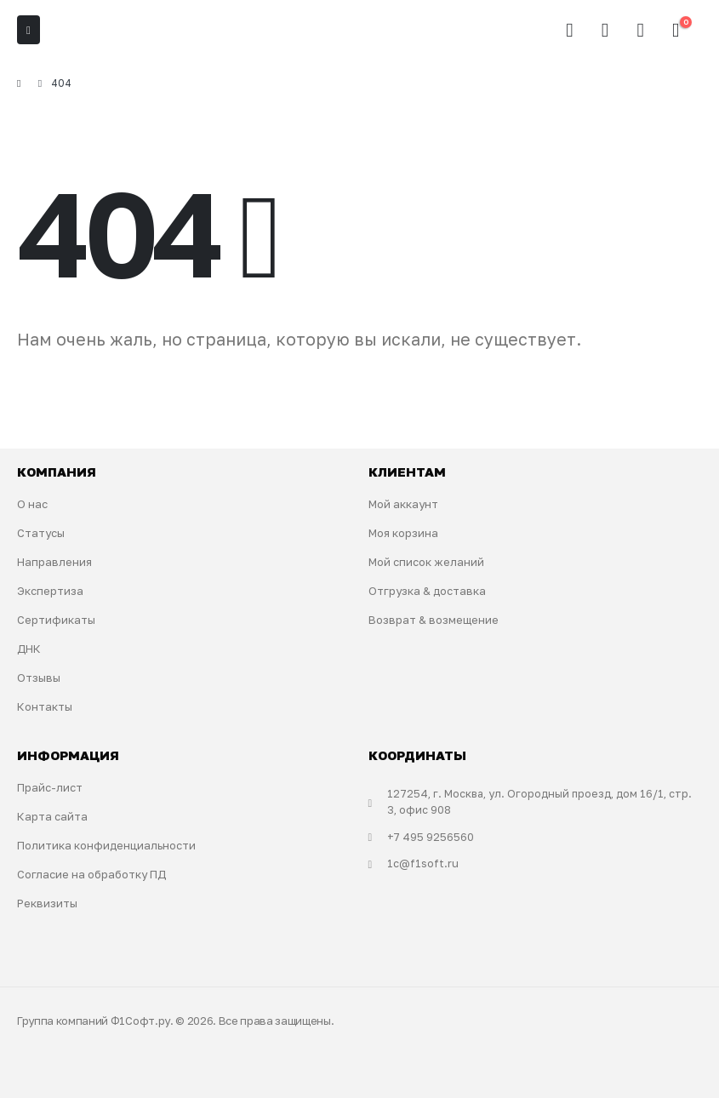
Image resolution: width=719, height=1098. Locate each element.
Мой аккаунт (403, 504)
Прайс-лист (50, 787)
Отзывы (38, 677)
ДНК (29, 648)
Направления (54, 562)
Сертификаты (56, 619)
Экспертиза (50, 591)
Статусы (41, 533)
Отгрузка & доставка (427, 591)
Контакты (44, 706)
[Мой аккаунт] (605, 30)
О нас (32, 504)
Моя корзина (403, 533)
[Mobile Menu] (28, 29)
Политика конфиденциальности (106, 845)
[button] (570, 30)
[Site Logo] (90, 30)
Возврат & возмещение (433, 619)
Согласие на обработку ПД (91, 874)
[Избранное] (641, 30)
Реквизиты (47, 903)
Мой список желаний (426, 562)
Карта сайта (52, 816)
